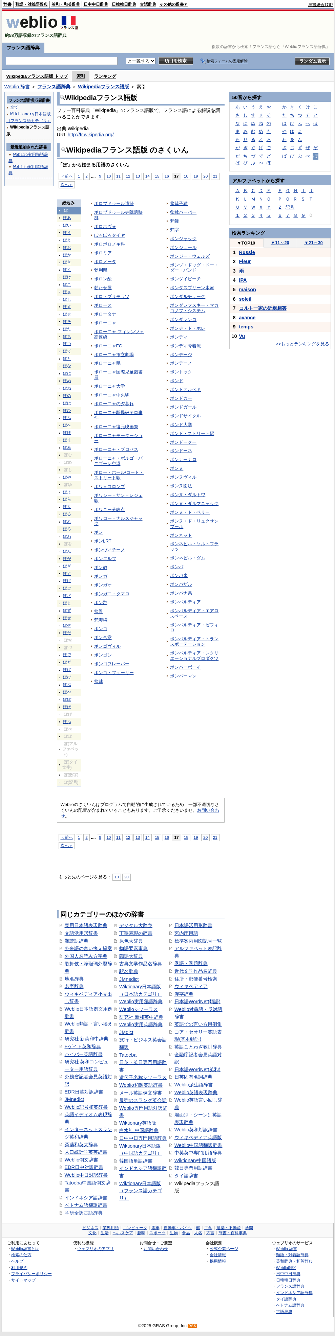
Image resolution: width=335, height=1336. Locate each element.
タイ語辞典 (286, 1299)
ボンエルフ (105, 558)
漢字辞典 (183, 994)
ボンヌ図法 (181, 485)
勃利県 (100, 270)
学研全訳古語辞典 (84, 1213)
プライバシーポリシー (31, 1273)
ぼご (67, 588)
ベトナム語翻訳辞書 (86, 1205)
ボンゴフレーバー (111, 663)
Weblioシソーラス (138, 1009)
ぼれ (67, 521)
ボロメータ (105, 261)
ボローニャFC (108, 345)
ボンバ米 (179, 575)
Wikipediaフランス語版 (103, 86)
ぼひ (67, 410)
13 (137, 176)
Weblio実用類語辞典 (141, 1001)
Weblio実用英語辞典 (141, 1024)
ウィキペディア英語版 (198, 1137)
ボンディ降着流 (185, 345)
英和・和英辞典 (65, 4)
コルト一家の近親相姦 (263, 308)
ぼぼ (67, 699)
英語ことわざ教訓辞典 (198, 1047)
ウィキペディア (191, 986)
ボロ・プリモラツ (111, 296)
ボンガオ (103, 585)
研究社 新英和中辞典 (87, 1038)
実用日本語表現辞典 (86, 925)
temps (246, 326)
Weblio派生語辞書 (193, 1084)
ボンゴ (100, 628)
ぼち (67, 336)
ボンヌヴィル (183, 477)
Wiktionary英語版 (137, 1123)
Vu (242, 336)
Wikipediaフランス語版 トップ (37, 76)
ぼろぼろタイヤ (109, 235)
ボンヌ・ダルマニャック (194, 503)
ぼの (67, 395)
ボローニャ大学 (109, 386)
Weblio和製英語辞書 (141, 1085)
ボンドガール (183, 407)
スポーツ (157, 1233)
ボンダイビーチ (185, 278)
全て (14, 107)
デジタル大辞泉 (135, 925)
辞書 (7, 4)
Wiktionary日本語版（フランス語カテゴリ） (140, 1191)
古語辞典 (148, 4)
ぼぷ (67, 721)
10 (108, 176)
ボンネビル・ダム (187, 557)
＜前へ (67, 176)
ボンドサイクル (185, 415)
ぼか (67, 255)
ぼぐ (67, 573)
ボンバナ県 (181, 593)
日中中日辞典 (96, 4)
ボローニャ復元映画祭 (116, 426)
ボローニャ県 (107, 363)
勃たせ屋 (103, 287)
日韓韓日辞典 (124, 4)
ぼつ (67, 343)
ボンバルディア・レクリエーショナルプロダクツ (194, 655)
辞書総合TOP (320, 4)
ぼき (67, 262)
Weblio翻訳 (286, 1267)
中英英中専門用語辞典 (198, 1152)
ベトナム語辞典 (290, 1305)
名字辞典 (74, 986)
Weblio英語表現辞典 (196, 1092)
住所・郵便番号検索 (195, 979)
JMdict (126, 1032)
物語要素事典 (133, 948)
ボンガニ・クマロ (111, 593)
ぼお (67, 247)
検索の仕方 (21, 1254)
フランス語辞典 (23, 47)
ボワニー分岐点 (109, 509)
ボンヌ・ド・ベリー (190, 512)
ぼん (67, 551)
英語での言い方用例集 (198, 1024)
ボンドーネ (181, 450)
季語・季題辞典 (191, 963)
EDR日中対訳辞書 (84, 1167)
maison (247, 289)
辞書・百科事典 (232, 1233)
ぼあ (67, 217)
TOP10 (246, 243)
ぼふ (67, 417)
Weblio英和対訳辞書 (196, 1129)
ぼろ (67, 529)
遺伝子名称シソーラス (143, 1077)
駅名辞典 (128, 971)
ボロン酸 (103, 278)
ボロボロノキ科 (109, 244)
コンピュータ (135, 1228)
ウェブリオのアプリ (95, 1248)
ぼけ (67, 277)
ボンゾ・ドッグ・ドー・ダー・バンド (194, 267)
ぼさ (67, 292)
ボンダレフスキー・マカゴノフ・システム (194, 308)
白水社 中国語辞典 (139, 1130)
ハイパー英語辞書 (84, 1054)
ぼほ (67, 432)
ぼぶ (67, 684)
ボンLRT (102, 541)
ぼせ (67, 314)
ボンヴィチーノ (109, 549)
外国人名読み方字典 (86, 956)
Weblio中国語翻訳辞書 (198, 1145)
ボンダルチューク (187, 296)
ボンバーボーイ (185, 667)
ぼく (67, 269)
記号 (290, 207)
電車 (155, 1228)
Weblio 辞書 (17, 86)
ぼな (67, 366)
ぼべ (67, 692)
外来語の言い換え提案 (88, 948)
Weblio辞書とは (25, 1248)
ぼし (67, 299)
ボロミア (103, 252)
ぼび (67, 677)
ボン (98, 532)
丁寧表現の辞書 (135, 933)
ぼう (67, 232)
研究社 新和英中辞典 (141, 1017)
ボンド (176, 380)
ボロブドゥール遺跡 (114, 203)
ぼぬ (67, 380)
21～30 (313, 242)
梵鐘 (174, 221)
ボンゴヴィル (107, 646)
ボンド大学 (181, 424)
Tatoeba (128, 1055)
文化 (92, 1233)
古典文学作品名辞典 (140, 963)
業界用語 (111, 1228)
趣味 (141, 1233)
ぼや (67, 477)
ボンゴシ (103, 655)
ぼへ (67, 425)
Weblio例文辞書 (82, 1159)
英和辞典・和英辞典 (294, 1261)
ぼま (67, 440)
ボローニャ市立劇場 (114, 354)
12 (128, 176)
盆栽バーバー (183, 212)
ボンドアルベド (185, 389)
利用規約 (19, 1267)
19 (196, 176)
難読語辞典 (76, 941)
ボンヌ (176, 468)
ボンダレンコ (183, 319)
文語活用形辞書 (81, 933)
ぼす (67, 306)
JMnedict (74, 1099)
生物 (174, 1233)
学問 (249, 1228)
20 (205, 176)
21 (215, 176)
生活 (105, 1233)
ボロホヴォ (105, 226)
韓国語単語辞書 (135, 1161)
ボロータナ (105, 314)
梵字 (174, 229)
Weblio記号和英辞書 (86, 1107)
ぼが (67, 558)
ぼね (67, 388)
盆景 (98, 611)
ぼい (67, 225)
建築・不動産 (228, 1228)
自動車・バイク (178, 1228)
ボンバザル (181, 584)
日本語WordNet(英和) (197, 1069)
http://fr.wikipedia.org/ (91, 134)
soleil (245, 299)
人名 (198, 1233)
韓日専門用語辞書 (193, 1168)
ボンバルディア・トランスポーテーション (194, 641)
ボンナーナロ (183, 459)
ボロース (103, 305)
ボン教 (100, 567)
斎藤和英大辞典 (81, 1144)
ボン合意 (103, 637)
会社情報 (218, 1254)
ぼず (67, 610)
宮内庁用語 (186, 933)
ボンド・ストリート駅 (192, 433)
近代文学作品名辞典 (195, 971)
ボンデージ (181, 354)
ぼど (67, 662)
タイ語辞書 (186, 1175)
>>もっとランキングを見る (302, 343)
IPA (243, 280)
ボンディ (179, 337)
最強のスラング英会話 (143, 1100)
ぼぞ (67, 625)
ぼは (67, 403)
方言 (210, 1233)
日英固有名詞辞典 (193, 1077)
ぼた (67, 329)
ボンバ (176, 566)
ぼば (67, 669)
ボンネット (181, 535)
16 (167, 176)
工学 (208, 1228)
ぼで (67, 654)
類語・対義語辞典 (31, 4)
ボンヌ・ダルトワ (187, 494)
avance (247, 317)
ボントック (181, 371)
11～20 (280, 242)
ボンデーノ (181, 363)
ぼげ (67, 580)
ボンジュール (183, 247)
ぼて (67, 351)
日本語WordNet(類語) (197, 1001)
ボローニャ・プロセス (116, 449)
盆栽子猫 (179, 203)
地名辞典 (74, 979)
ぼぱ (67, 707)
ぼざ (67, 595)
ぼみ (67, 447)
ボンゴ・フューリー (114, 672)
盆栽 (98, 681)
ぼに (67, 373)
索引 (81, 76)
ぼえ (67, 240)
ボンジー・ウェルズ (190, 256)
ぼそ (67, 321)
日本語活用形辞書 (193, 925)
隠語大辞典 (131, 956)
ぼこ (67, 284)
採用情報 (218, 1261)
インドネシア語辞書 (86, 1197)
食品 (186, 1233)
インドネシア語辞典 (294, 1292)
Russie (247, 252)
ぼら (67, 499)
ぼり (67, 506)
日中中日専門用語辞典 (143, 1138)
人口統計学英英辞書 (86, 1152)
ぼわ (67, 536)
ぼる (67, 514)
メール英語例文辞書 (140, 1093)
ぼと (67, 358)
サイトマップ (23, 1280)
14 (147, 176)
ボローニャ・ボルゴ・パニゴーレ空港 (118, 461)
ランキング (105, 76)
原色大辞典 (131, 941)
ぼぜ (67, 618)
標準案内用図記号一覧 (198, 941)
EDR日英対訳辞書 (84, 1092)
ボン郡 (100, 602)
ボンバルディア (185, 601)
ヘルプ (17, 1261)
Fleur (245, 261)
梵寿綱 (100, 619)
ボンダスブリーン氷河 (192, 287)
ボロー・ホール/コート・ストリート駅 (119, 475)
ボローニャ (105, 322)
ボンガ (100, 576)
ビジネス (90, 1228)
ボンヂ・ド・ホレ (187, 328)
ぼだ (67, 632)
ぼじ (67, 603)
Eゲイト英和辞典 (83, 1046)
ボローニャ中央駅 (111, 394)
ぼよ (67, 492)
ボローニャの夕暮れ (114, 403)
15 (157, 176)
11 (118, 176)
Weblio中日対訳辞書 (86, 1175)
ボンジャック (183, 238)
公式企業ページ (224, 1248)
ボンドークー (183, 442)
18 (186, 176)
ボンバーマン (183, 675)
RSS (192, 1326)
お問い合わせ (156, 1248)
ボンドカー (181, 398)
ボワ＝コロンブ (109, 486)
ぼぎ (67, 566)
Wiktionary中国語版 (195, 1160)
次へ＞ (67, 184)
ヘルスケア (123, 1233)
